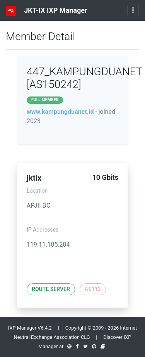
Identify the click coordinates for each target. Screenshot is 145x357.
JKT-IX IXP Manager (46, 11)
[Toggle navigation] (133, 10)
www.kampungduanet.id (60, 111)
